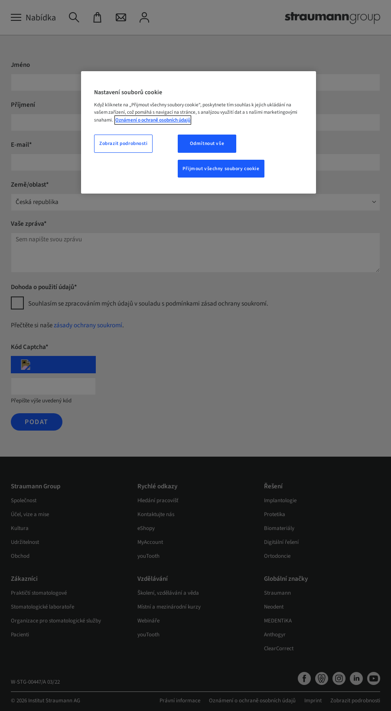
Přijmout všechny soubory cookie (221, 168)
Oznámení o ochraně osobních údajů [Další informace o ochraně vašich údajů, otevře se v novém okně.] (152, 120)
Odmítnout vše (207, 143)
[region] (198, 132)
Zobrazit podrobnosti (123, 143)
